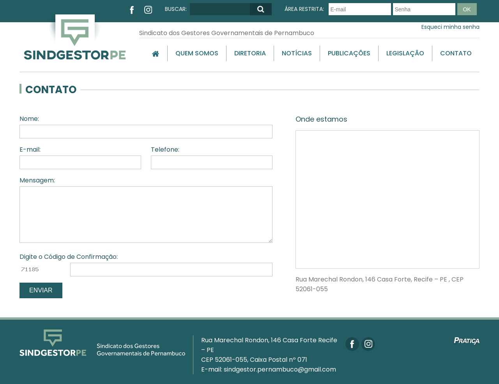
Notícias (297, 53)
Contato (456, 53)
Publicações (349, 53)
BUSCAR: (176, 9)
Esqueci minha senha (450, 27)
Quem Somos (196, 53)
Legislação (405, 53)
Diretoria (250, 53)
